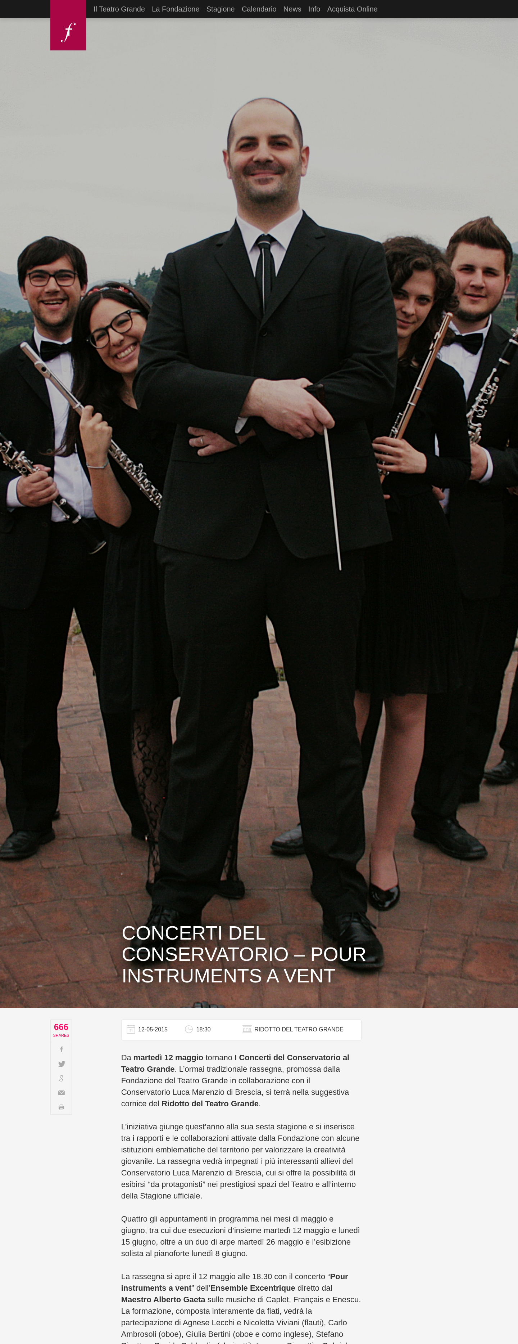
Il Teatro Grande (119, 9)
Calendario (259, 9)
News (292, 9)
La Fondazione (175, 9)
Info (314, 9)
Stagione (220, 9)
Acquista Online (352, 9)
